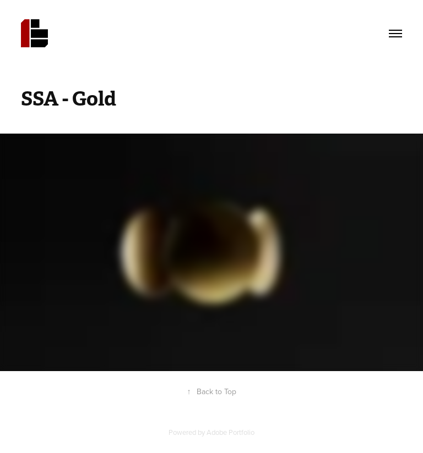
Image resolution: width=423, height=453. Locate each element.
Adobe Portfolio (230, 432)
